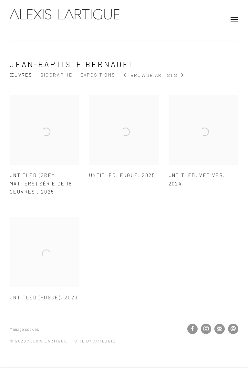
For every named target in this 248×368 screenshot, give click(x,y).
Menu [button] (233, 20)
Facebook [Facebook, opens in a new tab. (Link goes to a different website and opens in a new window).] (192, 329)
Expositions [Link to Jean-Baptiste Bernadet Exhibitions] (97, 75)
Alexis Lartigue (64, 20)
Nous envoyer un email (233, 329)
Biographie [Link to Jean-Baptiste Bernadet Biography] (56, 75)
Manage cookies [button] (24, 329)
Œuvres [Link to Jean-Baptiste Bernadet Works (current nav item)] (21, 75)
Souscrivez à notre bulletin (219, 329)
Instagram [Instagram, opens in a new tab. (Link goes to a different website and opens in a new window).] (206, 329)
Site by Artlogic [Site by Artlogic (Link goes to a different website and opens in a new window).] (95, 341)
